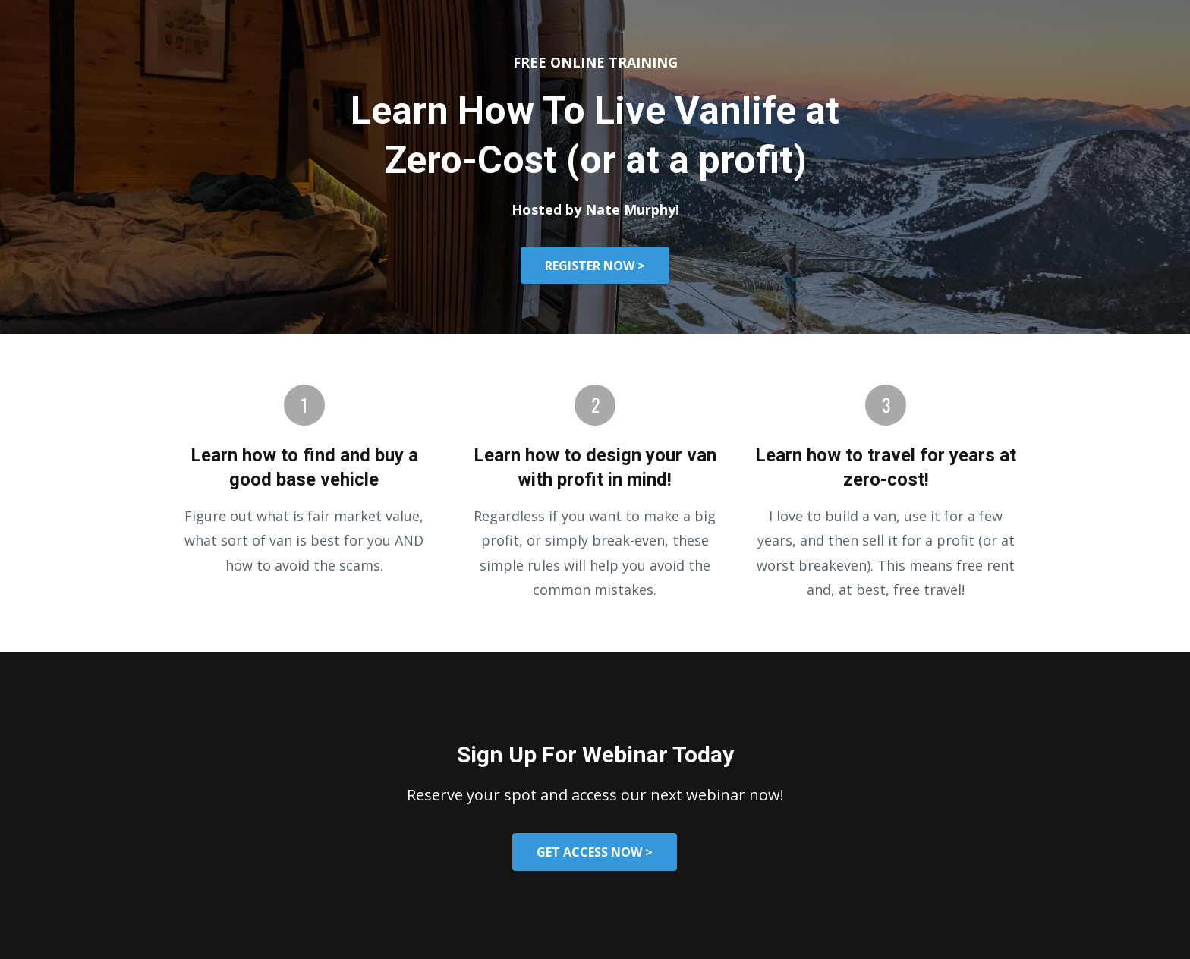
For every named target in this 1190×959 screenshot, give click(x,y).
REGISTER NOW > (595, 265)
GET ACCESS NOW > (595, 852)
